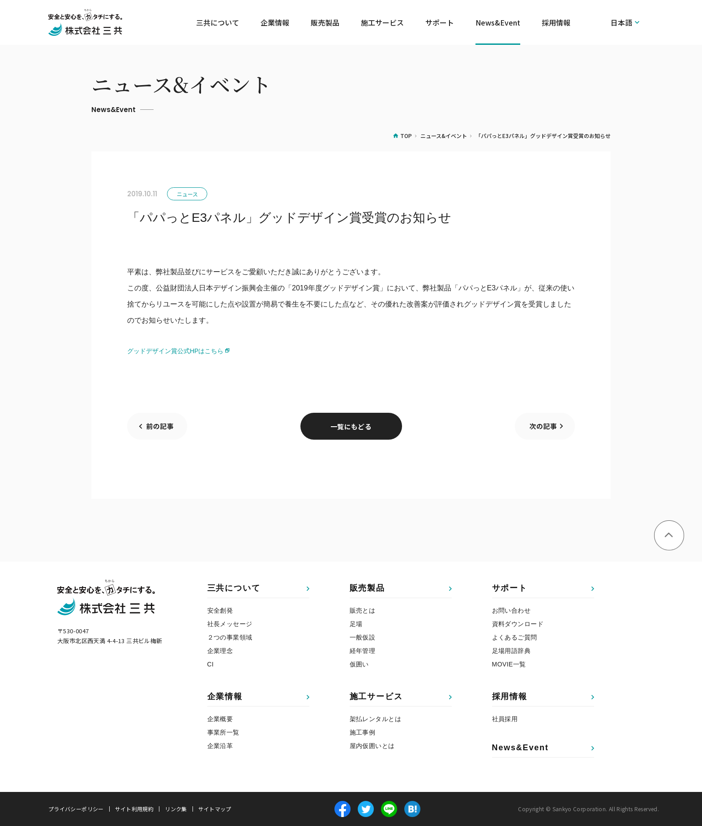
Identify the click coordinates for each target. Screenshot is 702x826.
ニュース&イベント (443, 135)
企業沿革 (220, 745)
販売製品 (367, 588)
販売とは (363, 610)
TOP (406, 135)
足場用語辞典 (511, 650)
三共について (234, 588)
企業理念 (220, 650)
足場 (356, 623)
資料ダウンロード (518, 623)
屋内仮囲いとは (372, 745)
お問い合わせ (511, 610)
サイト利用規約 (134, 809)
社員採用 (505, 718)
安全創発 (220, 610)
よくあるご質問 (514, 637)
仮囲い (359, 664)
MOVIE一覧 (509, 664)
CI (210, 664)
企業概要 (220, 718)
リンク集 (176, 809)
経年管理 (363, 650)
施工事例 (363, 732)
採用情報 (509, 696)
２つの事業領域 (230, 637)
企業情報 (225, 696)
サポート (509, 588)
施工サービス (376, 696)
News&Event (497, 22)
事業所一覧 (223, 732)
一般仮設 (363, 637)
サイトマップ (214, 809)
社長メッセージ (230, 623)
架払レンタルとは (375, 718)
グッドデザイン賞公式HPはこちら (175, 351)
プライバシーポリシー (76, 809)
